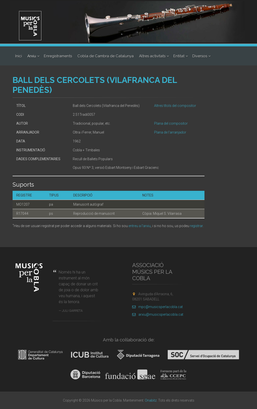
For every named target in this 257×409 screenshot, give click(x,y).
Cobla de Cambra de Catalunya (105, 56)
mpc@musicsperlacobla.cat (157, 307)
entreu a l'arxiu (139, 226)
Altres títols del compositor (175, 106)
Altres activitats (152, 56)
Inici (18, 56)
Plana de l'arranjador (170, 132)
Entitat (178, 56)
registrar (196, 226)
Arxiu (31, 56)
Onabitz (151, 400)
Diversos (199, 56)
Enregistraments (58, 56)
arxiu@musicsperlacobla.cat (157, 314)
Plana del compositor (171, 123)
